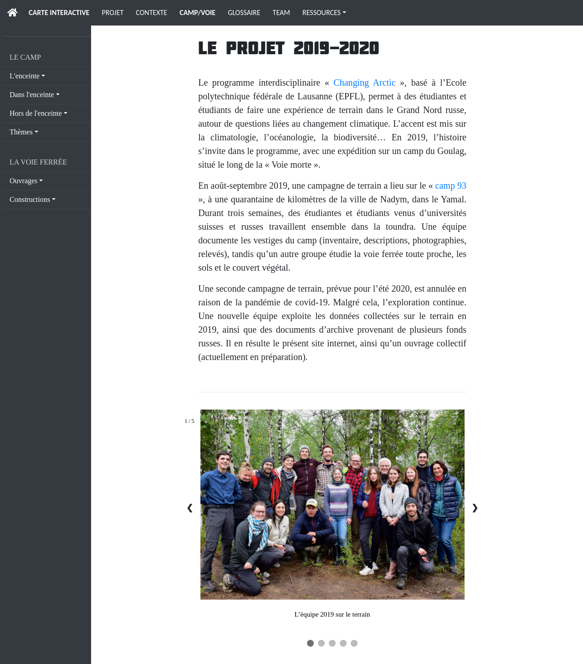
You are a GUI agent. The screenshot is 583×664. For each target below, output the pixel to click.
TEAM (281, 12)
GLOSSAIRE (244, 12)
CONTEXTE (151, 12)
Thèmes (21, 132)
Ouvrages (23, 181)
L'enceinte (25, 76)
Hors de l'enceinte (36, 113)
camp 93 (450, 185)
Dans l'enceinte (32, 94)
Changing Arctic (364, 82)
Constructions (30, 199)
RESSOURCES (321, 12)
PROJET (112, 12)
